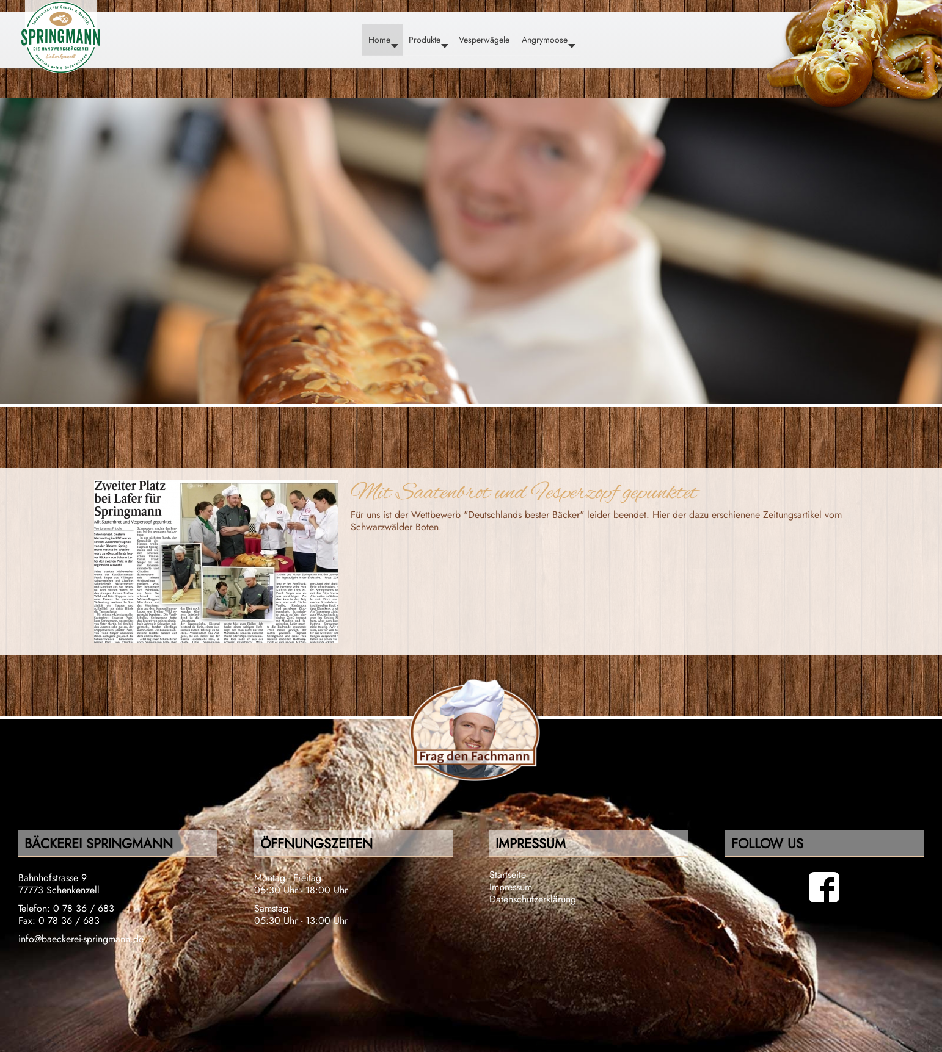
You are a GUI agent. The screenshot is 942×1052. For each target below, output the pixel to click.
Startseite (507, 875)
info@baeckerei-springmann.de (81, 939)
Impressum (510, 887)
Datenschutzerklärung (532, 899)
